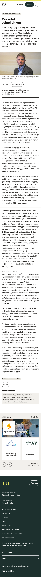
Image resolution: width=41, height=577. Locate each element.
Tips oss (34, 483)
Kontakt (20, 558)
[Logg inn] (20, 4)
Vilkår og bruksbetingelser (12, 533)
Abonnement (20, 553)
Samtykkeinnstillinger (10, 529)
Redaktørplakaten (19, 545)
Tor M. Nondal (7, 503)
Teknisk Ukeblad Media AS (19, 566)
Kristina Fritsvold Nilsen (11, 495)
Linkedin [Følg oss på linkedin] (5, 517)
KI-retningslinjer (8, 537)
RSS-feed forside (9, 509)
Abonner (29, 4)
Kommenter (17, 84)
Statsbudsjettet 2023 (11, 14)
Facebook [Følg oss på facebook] (6, 513)
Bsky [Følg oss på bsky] (4, 521)
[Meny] (37, 4)
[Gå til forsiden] (4, 4)
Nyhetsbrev (6, 525)
